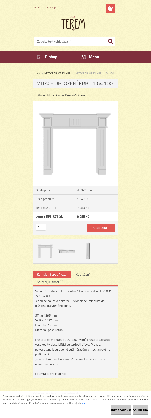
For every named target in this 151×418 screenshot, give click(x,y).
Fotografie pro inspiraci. (51, 373)
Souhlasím (140, 409)
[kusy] (41, 227)
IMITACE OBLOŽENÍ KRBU (58, 73)
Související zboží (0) (50, 281)
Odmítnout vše (121, 409)
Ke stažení (83, 274)
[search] (110, 41)
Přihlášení (38, 7)
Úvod (38, 73)
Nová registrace (54, 7)
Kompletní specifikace (52, 274)
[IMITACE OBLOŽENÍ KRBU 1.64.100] (75, 102)
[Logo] (73, 23)
